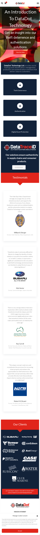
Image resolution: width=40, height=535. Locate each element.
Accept (20, 531)
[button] (37, 516)
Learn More (19, 167)
